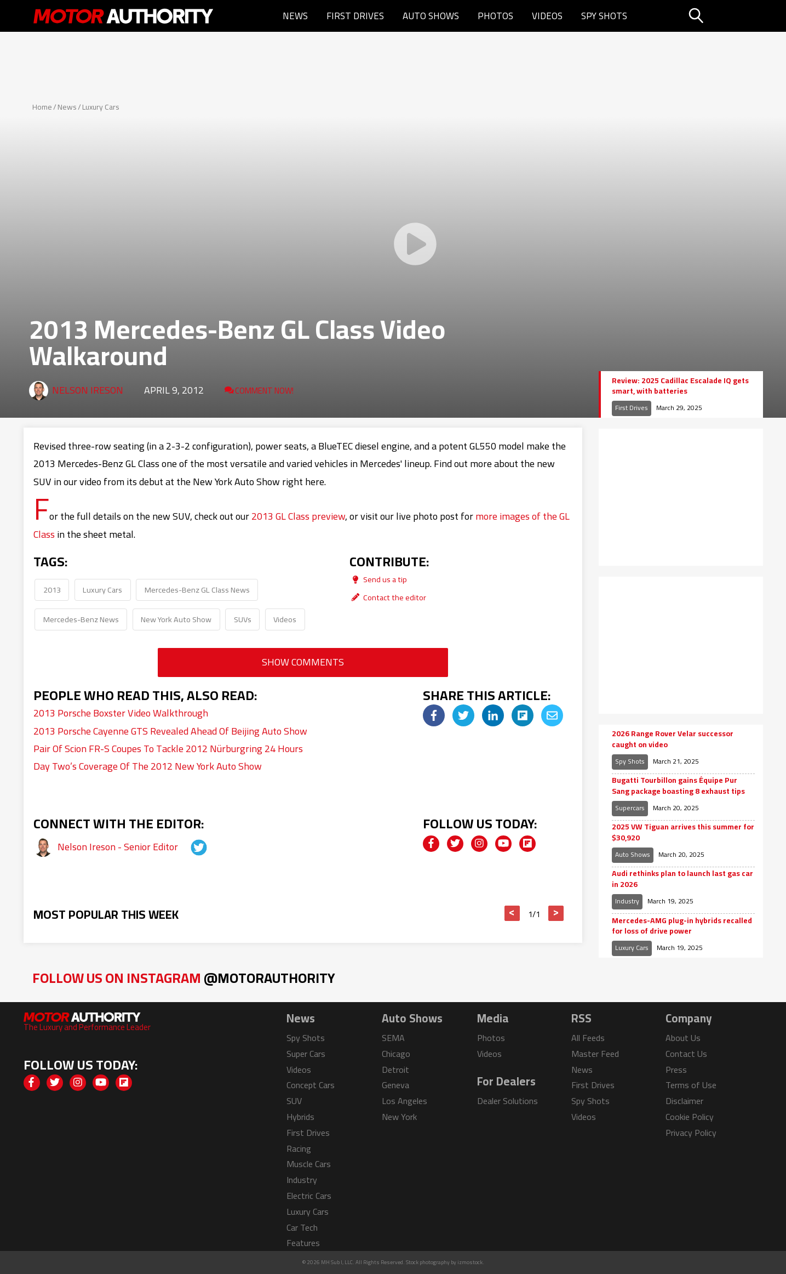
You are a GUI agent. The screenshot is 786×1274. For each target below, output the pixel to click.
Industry (627, 901)
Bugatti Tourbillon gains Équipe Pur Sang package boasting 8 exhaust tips (678, 786)
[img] (434, 715)
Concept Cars (310, 1085)
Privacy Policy (690, 1132)
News (295, 16)
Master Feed (595, 1053)
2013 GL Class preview (298, 516)
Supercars (630, 807)
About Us (683, 1038)
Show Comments (303, 662)
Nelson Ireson (87, 390)
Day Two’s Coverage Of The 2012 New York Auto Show (147, 766)
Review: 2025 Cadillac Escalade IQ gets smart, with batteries (680, 386)
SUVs (242, 619)
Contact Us (686, 1053)
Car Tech (302, 1227)
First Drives (355, 16)
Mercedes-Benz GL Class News (197, 589)
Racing (298, 1148)
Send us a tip (378, 579)
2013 (52, 589)
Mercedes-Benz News (81, 619)
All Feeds (588, 1038)
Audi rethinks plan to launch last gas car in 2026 (682, 879)
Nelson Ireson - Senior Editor (119, 847)
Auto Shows (431, 16)
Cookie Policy (689, 1116)
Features (303, 1243)
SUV (294, 1101)
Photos (495, 16)
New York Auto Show (176, 619)
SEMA (393, 1038)
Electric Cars (308, 1195)
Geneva (395, 1085)
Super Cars (305, 1053)
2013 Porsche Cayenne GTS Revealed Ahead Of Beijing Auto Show (170, 731)
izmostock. (470, 1262)
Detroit (395, 1069)
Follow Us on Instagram (183, 978)
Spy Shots (604, 16)
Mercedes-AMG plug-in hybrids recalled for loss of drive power (682, 926)
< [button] (512, 913)
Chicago (396, 1053)
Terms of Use (690, 1085)
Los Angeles (404, 1101)
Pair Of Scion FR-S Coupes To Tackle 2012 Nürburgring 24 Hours (168, 749)
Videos (547, 16)
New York (399, 1116)
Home (42, 107)
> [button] (556, 913)
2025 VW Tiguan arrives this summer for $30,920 (683, 832)
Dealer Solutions (507, 1101)
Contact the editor (387, 597)
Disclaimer (684, 1101)
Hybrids (300, 1116)
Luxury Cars (100, 107)
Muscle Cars (308, 1164)
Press (676, 1069)
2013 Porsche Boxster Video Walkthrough (120, 713)
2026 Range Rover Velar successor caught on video (672, 739)
